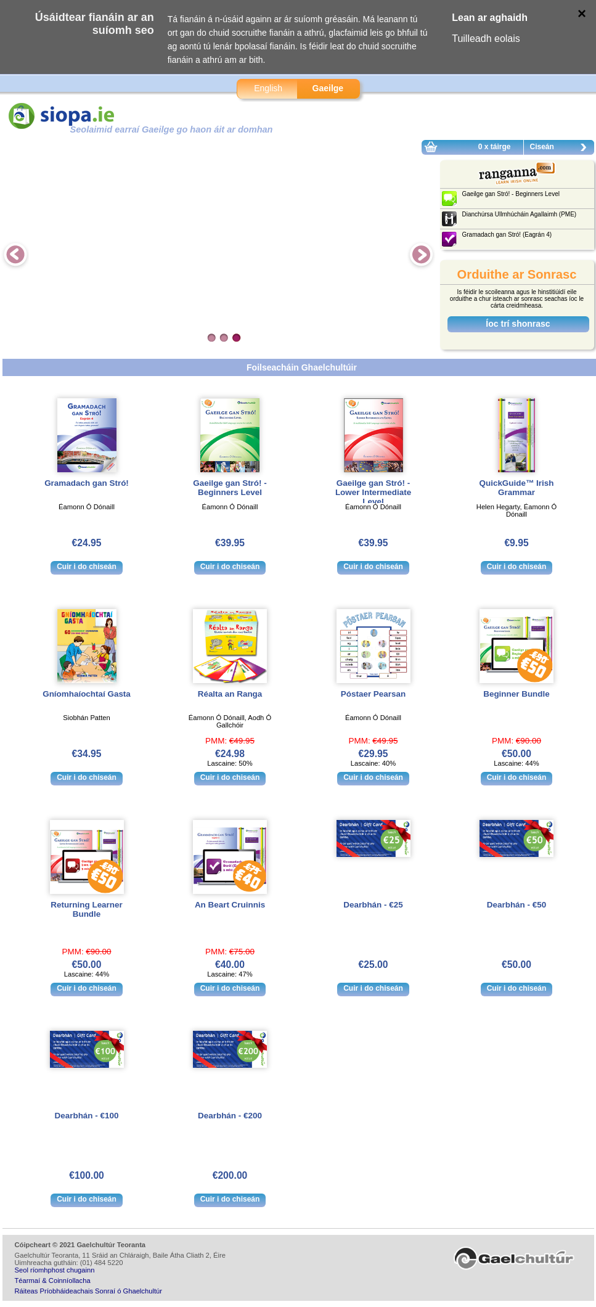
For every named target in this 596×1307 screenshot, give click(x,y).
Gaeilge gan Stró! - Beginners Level (229, 487)
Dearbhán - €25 (372, 904)
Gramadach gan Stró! (86, 483)
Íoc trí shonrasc (518, 324)
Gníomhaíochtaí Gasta (87, 694)
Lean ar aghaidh (490, 17)
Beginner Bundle (516, 694)
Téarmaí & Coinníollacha (53, 1280)
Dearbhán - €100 (87, 1115)
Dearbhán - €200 (230, 1115)
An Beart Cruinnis (230, 904)
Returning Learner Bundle (86, 909)
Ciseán (561, 148)
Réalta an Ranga (230, 694)
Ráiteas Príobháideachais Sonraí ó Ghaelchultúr (88, 1291)
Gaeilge (328, 88)
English (268, 88)
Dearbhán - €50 (516, 904)
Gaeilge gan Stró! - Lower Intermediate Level (373, 492)
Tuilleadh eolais (486, 38)
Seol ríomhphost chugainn (55, 1270)
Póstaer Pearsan (373, 694)
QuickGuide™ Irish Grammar (517, 487)
